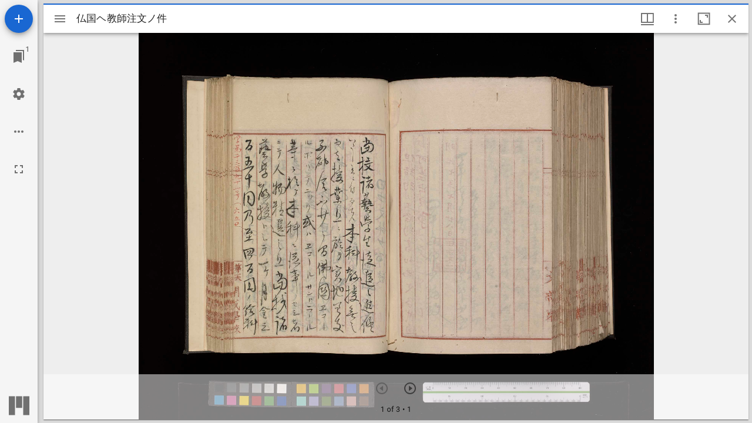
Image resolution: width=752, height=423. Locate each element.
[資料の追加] (19, 19)
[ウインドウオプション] (676, 19)
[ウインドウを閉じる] (732, 19)
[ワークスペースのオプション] (19, 132)
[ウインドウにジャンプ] (19, 56)
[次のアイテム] (410, 388)
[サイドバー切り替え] (60, 19)
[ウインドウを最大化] (704, 19)
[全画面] (19, 169)
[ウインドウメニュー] (647, 19)
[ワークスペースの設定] (19, 94)
